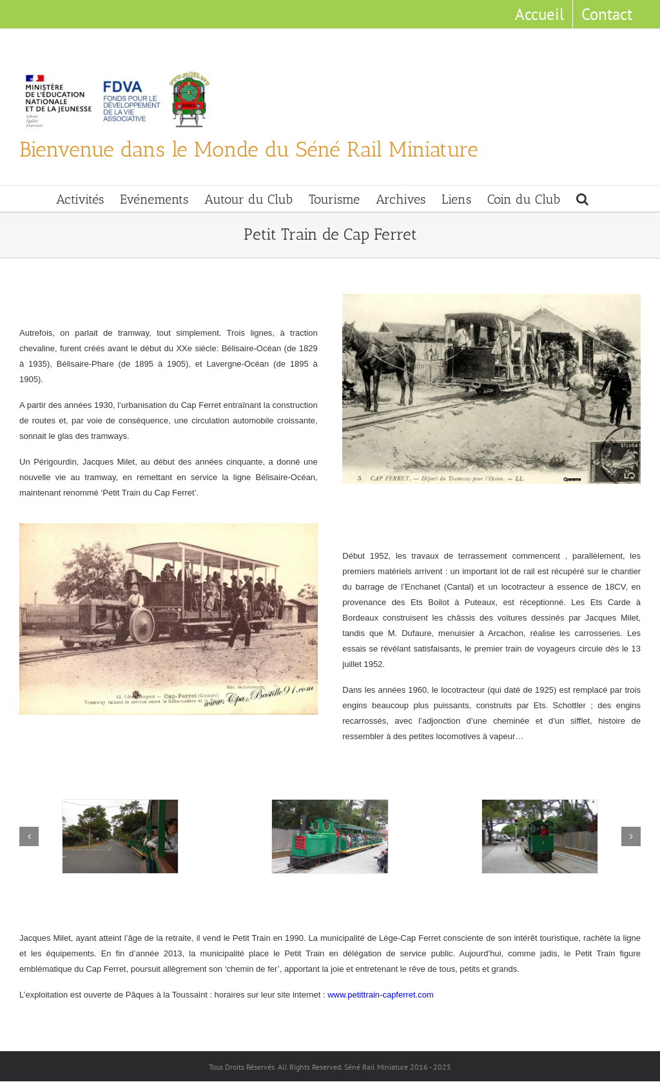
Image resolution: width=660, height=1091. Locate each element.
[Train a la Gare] (329, 837)
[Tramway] (120, 837)
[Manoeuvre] (539, 837)
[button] (582, 198)
